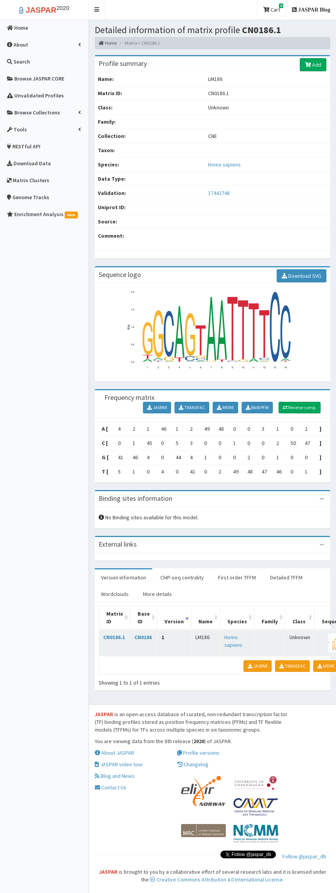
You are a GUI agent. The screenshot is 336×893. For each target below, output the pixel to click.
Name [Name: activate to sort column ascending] (205, 621)
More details (157, 594)
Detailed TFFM (286, 577)
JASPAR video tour (119, 764)
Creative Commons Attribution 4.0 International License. (217, 879)
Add (313, 64)
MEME (225, 407)
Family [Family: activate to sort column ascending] (270, 621)
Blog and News (114, 775)
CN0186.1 (114, 637)
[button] (97, 10)
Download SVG (301, 275)
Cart (273, 8)
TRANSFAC (192, 407)
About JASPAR (114, 752)
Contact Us (110, 787)
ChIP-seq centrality (182, 577)
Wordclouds (115, 594)
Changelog (192, 764)
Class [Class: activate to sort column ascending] (299, 621)
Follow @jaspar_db (304, 856)
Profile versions (198, 752)
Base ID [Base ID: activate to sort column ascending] (144, 617)
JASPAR (157, 407)
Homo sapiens (224, 164)
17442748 (219, 193)
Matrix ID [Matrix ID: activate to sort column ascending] (114, 617)
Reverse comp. (299, 407)
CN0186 (143, 637)
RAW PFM (257, 407)
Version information (123, 577)
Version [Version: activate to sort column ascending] (174, 621)
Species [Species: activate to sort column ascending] (237, 621)
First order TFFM (237, 577)
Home (108, 43)
